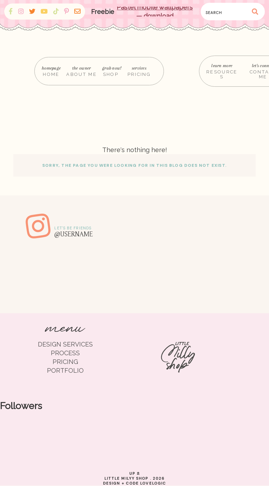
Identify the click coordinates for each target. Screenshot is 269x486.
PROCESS (65, 353)
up (134, 473)
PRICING (65, 361)
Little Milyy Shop (126, 478)
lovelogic (153, 483)
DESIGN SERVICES (65, 344)
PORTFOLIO (65, 370)
